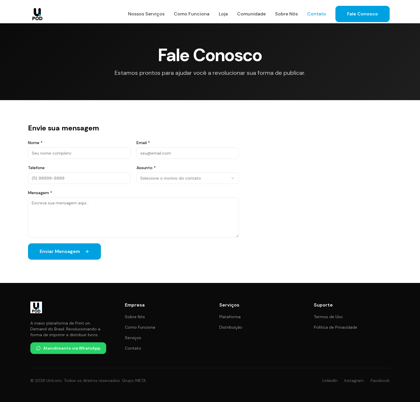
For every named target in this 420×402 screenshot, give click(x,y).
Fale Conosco (362, 14)
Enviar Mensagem (64, 251)
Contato (316, 14)
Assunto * (146, 167)
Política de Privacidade (335, 327)
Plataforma (230, 316)
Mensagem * (40, 192)
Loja (223, 14)
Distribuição (230, 327)
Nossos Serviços (146, 14)
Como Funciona (191, 14)
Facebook (380, 380)
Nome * (35, 142)
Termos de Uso (328, 316)
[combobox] (187, 178)
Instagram (354, 380)
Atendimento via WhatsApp (68, 348)
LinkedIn (329, 380)
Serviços (133, 337)
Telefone (36, 167)
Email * (143, 142)
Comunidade (251, 14)
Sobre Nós (286, 14)
